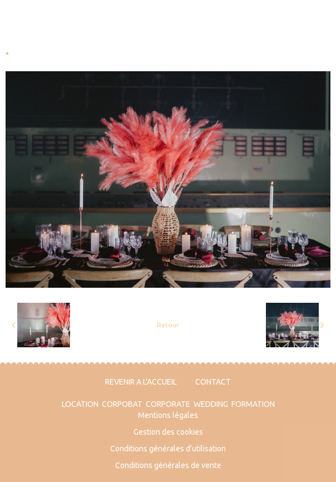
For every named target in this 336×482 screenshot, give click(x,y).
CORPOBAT (122, 404)
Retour (168, 324)
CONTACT (213, 381)
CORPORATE (168, 404)
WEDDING (211, 404)
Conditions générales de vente (168, 465)
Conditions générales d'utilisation (168, 448)
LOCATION (80, 404)
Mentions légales (168, 415)
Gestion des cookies (168, 431)
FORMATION (253, 404)
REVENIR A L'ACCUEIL (141, 381)
